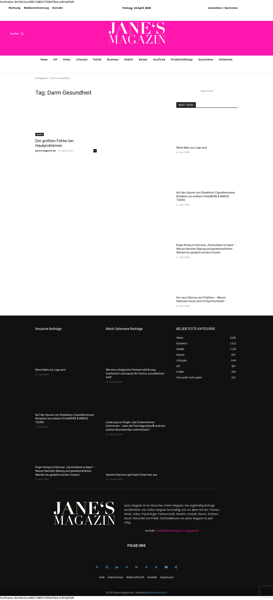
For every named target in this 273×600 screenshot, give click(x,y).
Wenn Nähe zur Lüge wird (191, 147)
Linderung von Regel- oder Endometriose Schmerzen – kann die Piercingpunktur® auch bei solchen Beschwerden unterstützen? (135, 426)
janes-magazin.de (45, 150)
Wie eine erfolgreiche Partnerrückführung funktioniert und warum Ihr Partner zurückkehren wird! (135, 373)
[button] (17, 34)
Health (39, 134)
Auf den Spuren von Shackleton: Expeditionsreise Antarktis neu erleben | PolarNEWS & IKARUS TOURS (205, 196)
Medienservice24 (158, 592)
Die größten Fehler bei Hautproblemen (54, 143)
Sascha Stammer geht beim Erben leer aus (131, 474)
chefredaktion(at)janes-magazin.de (177, 530)
